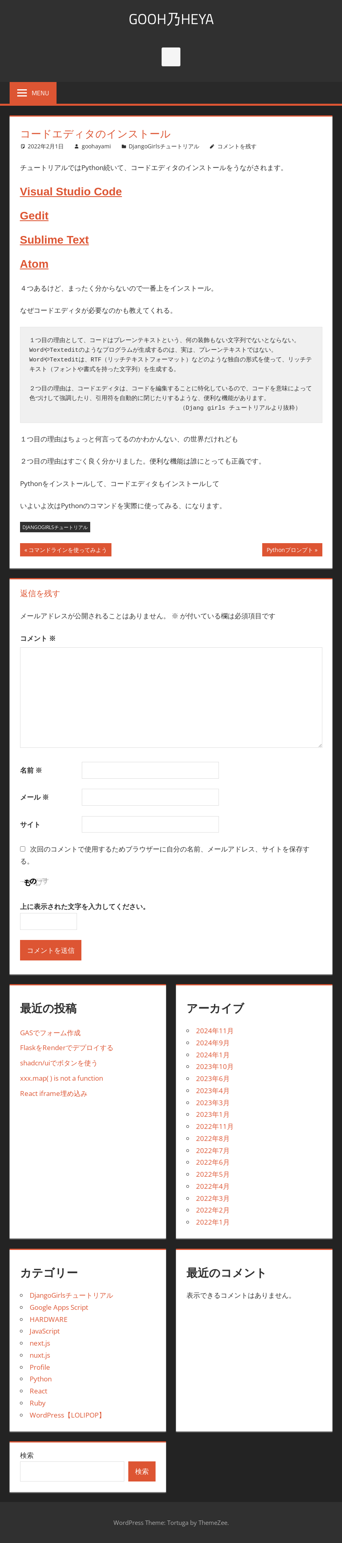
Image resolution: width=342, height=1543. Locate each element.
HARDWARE (48, 1319)
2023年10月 (215, 1066)
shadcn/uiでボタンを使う (59, 1062)
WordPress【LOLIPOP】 (67, 1415)
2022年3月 (213, 1198)
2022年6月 (213, 1162)
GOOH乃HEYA (171, 19)
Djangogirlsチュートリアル (55, 527)
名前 (31, 770)
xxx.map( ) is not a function (61, 1078)
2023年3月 (213, 1102)
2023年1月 (213, 1114)
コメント (38, 638)
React (38, 1390)
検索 (27, 1455)
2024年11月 (215, 1030)
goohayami (96, 146)
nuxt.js (40, 1355)
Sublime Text (54, 240)
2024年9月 (213, 1042)
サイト (30, 825)
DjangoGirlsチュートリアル (164, 146)
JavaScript (45, 1331)
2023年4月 (213, 1090)
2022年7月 (213, 1150)
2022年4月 (213, 1186)
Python (41, 1378)
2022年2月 (213, 1210)
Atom (34, 264)
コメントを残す (237, 146)
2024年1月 (213, 1054)
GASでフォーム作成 (50, 1032)
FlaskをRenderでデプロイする (66, 1047)
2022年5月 (213, 1174)
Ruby (38, 1403)
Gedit (34, 215)
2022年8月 (213, 1138)
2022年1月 (213, 1222)
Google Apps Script (59, 1307)
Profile (40, 1367)
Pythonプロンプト (289, 551)
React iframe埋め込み (53, 1093)
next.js (40, 1343)
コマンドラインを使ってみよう (67, 551)
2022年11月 (215, 1126)
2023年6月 (213, 1078)
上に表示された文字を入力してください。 (85, 907)
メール (34, 797)
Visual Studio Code (71, 191)
